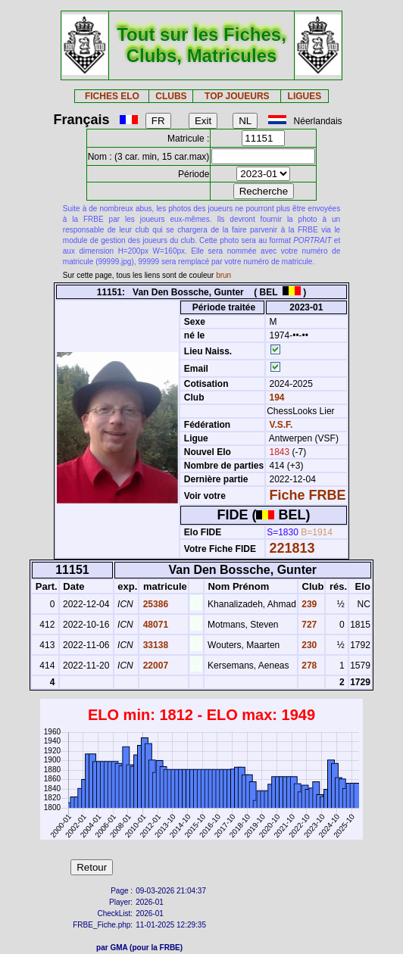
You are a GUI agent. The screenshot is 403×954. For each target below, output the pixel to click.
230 (308, 645)
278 (308, 665)
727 (308, 624)
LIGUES (305, 96)
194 (275, 397)
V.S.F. (281, 424)
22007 (154, 665)
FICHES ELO (112, 96)
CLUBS (170, 96)
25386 (154, 604)
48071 (154, 624)
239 (308, 604)
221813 (292, 548)
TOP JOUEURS (237, 96)
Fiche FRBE (308, 495)
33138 (154, 645)
